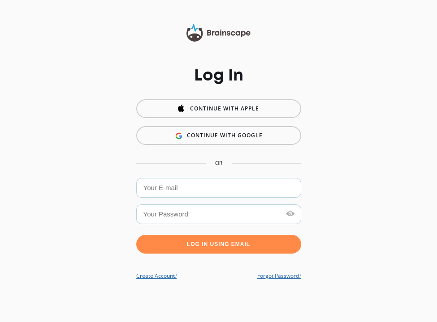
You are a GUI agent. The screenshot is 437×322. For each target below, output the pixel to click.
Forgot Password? (279, 276)
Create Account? (156, 276)
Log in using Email (218, 244)
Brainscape (218, 33)
